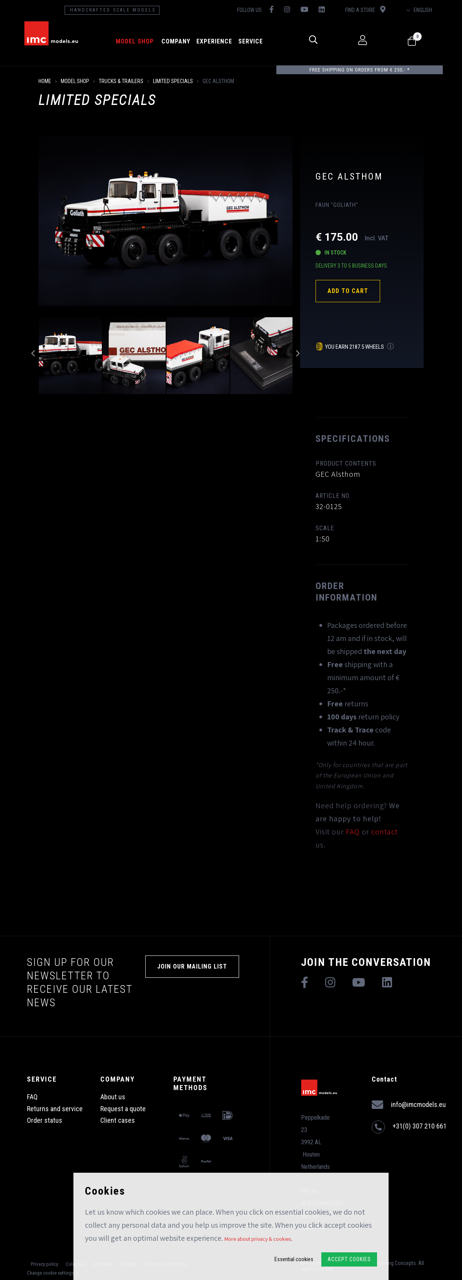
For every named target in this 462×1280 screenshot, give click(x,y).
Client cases (117, 1120)
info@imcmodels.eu (409, 1105)
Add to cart (347, 291)
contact (384, 832)
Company (182, 41)
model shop (141, 41)
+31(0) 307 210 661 (409, 1127)
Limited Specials (173, 81)
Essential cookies (293, 1259)
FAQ (353, 832)
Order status (44, 1120)
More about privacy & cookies (257, 1238)
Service (256, 41)
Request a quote (123, 1109)
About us (112, 1097)
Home (44, 81)
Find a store (376, 9)
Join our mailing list (192, 966)
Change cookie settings (50, 1273)
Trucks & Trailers (121, 81)
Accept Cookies (349, 1259)
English (432, 10)
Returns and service (55, 1109)
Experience (220, 41)
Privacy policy (44, 1264)
